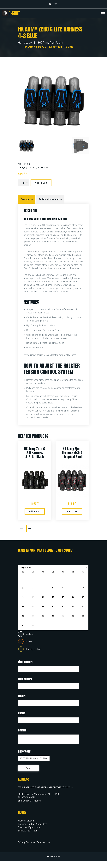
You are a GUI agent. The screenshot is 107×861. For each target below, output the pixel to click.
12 (53, 597)
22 (83, 607)
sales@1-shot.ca (32, 800)
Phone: (22, 713)
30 (23, 625)
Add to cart (41, 183)
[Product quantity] (23, 182)
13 (63, 597)
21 (73, 607)
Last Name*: (25, 679)
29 (83, 616)
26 (53, 616)
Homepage (25, 42)
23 (23, 616)
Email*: (22, 696)
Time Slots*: (25, 751)
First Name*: (25, 662)
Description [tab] (27, 199)
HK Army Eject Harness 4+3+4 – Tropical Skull (72, 452)
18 (43, 607)
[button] (56, 4)
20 (63, 607)
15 (83, 597)
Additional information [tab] (50, 199)
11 (43, 597)
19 (53, 607)
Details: (22, 730)
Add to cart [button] (34, 511)
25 (43, 616)
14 (73, 597)
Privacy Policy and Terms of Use (34, 842)
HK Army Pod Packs (50, 42)
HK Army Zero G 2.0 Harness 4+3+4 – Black (34, 452)
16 (23, 607)
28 (73, 616)
